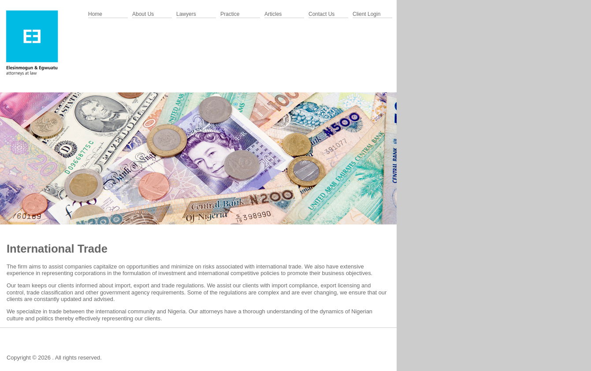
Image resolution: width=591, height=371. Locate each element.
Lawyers (186, 14)
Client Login (366, 14)
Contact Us (322, 14)
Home (95, 14)
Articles (273, 14)
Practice (229, 14)
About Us (143, 14)
